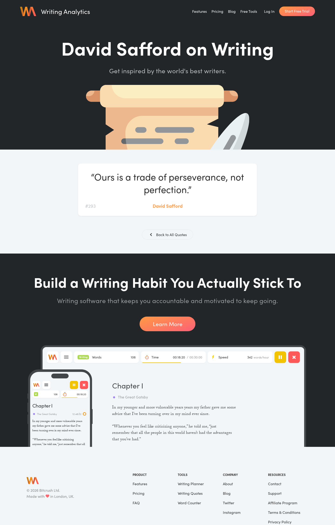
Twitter (228, 503)
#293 (90, 206)
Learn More (167, 324)
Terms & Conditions (284, 512)
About (228, 484)
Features (199, 11)
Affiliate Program (282, 503)
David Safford (168, 206)
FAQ (136, 503)
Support (274, 493)
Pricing (217, 11)
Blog (232, 11)
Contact (274, 484)
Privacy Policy (279, 522)
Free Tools (248, 11)
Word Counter (189, 503)
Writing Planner (191, 484)
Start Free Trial (297, 11)
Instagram (232, 512)
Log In (269, 11)
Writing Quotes (190, 493)
